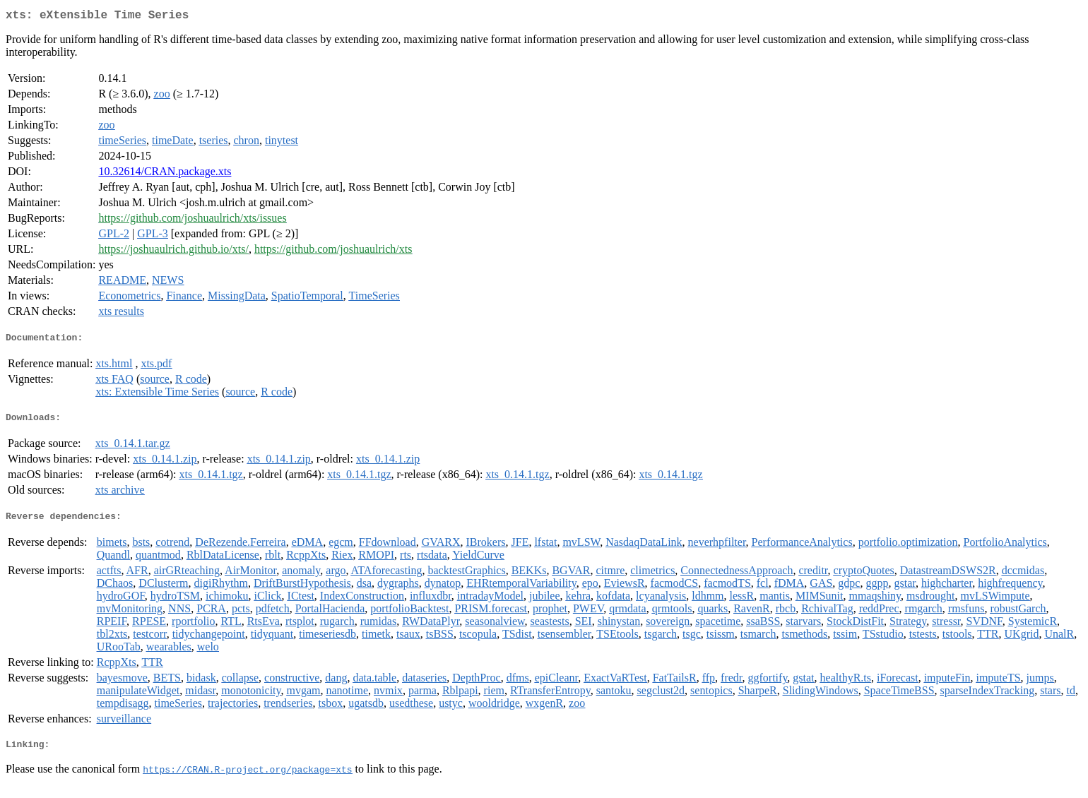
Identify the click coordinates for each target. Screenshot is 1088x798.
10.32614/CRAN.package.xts (164, 174)
